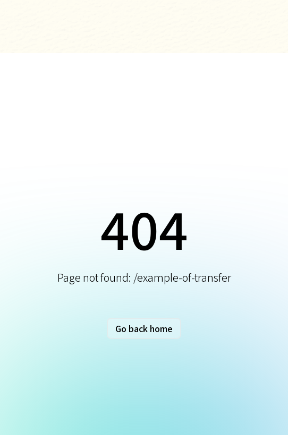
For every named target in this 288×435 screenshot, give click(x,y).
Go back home (144, 328)
